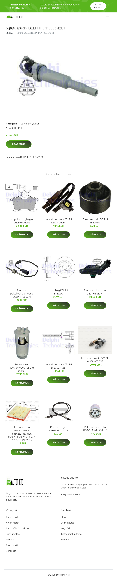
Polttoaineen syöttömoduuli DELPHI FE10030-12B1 (22, 367)
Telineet (10, 539)
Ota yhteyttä (67, 522)
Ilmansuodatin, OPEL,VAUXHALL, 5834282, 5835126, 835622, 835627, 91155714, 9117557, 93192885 (22, 434)
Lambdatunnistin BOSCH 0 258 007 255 (95, 360)
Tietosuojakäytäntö (71, 533)
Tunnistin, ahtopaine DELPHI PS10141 (95, 292)
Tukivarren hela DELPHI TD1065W (95, 221)
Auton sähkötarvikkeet (18, 528)
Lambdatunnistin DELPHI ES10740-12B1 (58, 221)
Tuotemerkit (26, 123)
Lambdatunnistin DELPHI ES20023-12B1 (58, 366)
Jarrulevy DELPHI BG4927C (58, 292)
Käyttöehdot (67, 528)
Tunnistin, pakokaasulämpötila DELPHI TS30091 (22, 293)
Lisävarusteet (13, 533)
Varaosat (11, 550)
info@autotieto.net (71, 494)
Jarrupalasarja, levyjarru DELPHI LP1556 (22, 221)
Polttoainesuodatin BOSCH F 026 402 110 (95, 429)
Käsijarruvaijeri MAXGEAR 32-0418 (58, 429)
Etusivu (9, 32)
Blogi (63, 517)
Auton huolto (13, 517)
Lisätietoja (18, 144)
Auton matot (12, 522)
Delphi (36, 123)
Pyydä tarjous (98, 6)
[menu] (107, 17)
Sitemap (65, 539)
